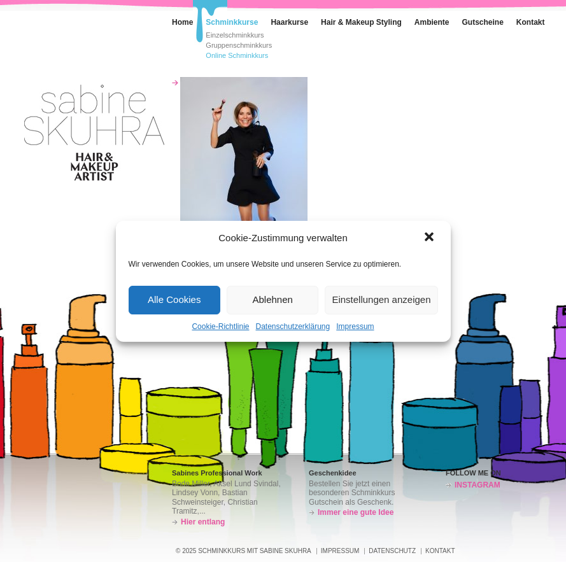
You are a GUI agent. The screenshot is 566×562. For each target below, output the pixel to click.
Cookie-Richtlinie (220, 326)
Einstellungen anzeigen (381, 299)
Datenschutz (392, 550)
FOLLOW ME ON (473, 473)
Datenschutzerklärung (292, 326)
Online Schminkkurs (237, 55)
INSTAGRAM (477, 485)
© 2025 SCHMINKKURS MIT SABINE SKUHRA (243, 550)
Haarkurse (289, 22)
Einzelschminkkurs (235, 35)
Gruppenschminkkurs (239, 45)
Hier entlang (203, 521)
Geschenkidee (333, 473)
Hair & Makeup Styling (361, 22)
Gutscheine (483, 22)
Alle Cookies (174, 299)
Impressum (355, 326)
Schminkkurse (225, 19)
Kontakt (524, 19)
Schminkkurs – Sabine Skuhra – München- (94, 133)
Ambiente (425, 19)
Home (176, 19)
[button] (430, 238)
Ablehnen (272, 299)
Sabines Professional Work (217, 473)
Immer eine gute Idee (355, 512)
